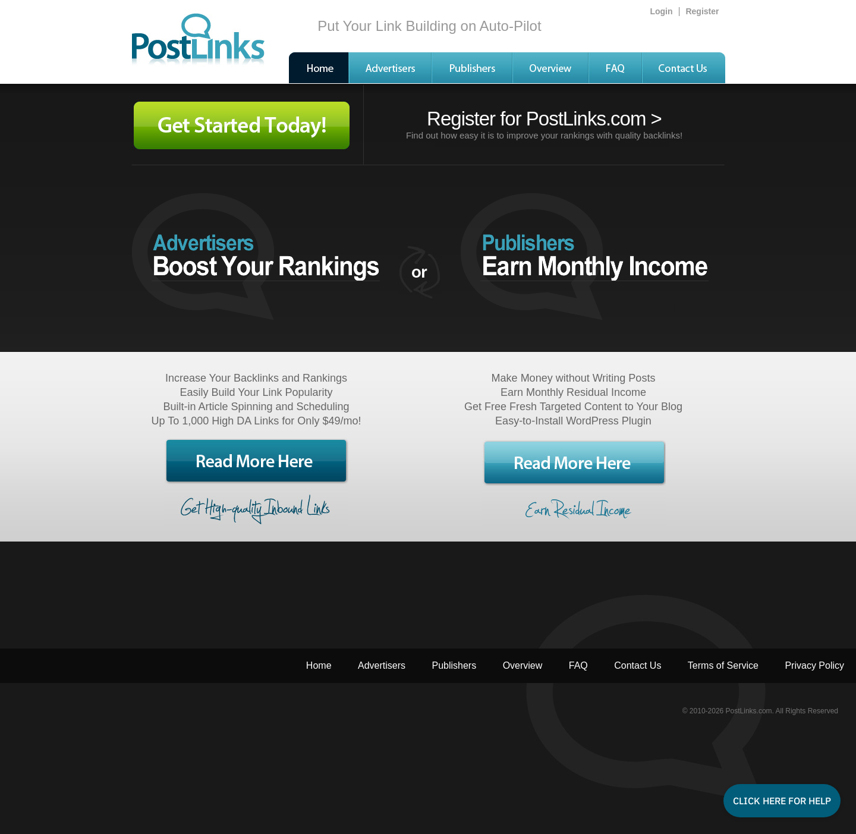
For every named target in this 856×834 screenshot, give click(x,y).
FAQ (578, 665)
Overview (523, 665)
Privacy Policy (814, 665)
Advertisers (381, 665)
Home (319, 665)
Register (702, 11)
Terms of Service (723, 665)
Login (661, 11)
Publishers (454, 665)
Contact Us (637, 665)
